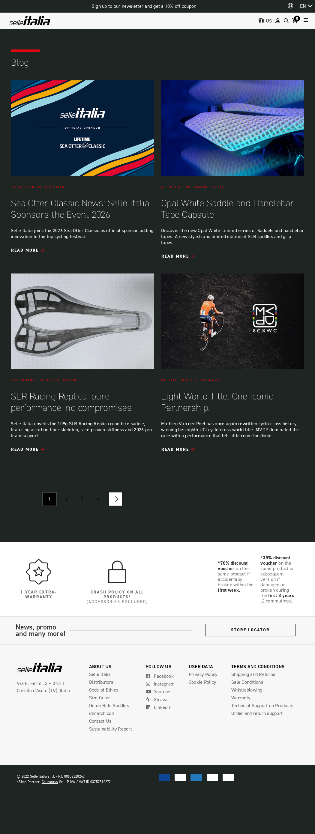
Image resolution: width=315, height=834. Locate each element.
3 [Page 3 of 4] (82, 499)
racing (69, 380)
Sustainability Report (110, 729)
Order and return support (257, 713)
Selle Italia (100, 674)
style (218, 187)
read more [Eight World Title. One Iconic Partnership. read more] (175, 449)
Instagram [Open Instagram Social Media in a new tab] (160, 684)
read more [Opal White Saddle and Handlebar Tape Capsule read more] (175, 256)
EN (303, 6)
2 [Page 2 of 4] (66, 499)
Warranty (240, 698)
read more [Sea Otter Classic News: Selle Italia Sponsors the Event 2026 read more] (25, 250)
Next (115, 499)
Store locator (250, 630)
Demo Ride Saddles (109, 705)
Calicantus (50, 781)
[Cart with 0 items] (296, 21)
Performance (208, 380)
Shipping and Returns (253, 674)
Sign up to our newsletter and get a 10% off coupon (144, 6)
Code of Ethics (103, 690)
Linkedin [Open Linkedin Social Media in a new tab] (158, 707)
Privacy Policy (203, 674)
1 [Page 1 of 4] (49, 499)
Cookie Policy (202, 682)
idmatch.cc (104, 713)
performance (197, 187)
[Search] (286, 21)
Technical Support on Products (262, 705)
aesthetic (171, 187)
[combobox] (306, 6)
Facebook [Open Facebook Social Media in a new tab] (160, 676)
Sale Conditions (247, 682)
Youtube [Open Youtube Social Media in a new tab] (158, 692)
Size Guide (100, 698)
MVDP (187, 380)
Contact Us (100, 721)
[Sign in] (277, 21)
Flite (174, 380)
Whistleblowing (246, 690)
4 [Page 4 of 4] (98, 499)
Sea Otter (54, 187)
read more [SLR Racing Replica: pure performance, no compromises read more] (25, 449)
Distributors (101, 682)
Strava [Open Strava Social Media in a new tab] (157, 699)
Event (16, 187)
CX (163, 380)
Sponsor (33, 187)
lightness (50, 380)
